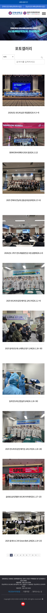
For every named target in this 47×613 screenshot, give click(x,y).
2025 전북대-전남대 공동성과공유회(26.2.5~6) (23, 200)
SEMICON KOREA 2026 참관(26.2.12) (23, 152)
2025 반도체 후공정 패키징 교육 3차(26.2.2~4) (23, 300)
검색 (4, 13)
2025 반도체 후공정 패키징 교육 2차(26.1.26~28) (23, 449)
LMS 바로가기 (23, 2)
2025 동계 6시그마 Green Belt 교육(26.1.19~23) (23, 540)
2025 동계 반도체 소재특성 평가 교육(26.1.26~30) (23, 348)
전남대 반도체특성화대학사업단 (35, 6)
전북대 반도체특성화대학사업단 (12, 6)
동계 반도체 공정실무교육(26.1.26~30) (23, 401)
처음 (8, 555)
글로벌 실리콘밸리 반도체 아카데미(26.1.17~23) (23, 496)
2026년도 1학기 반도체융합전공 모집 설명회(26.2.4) (23, 253)
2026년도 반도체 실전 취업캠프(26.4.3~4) (23, 112)
